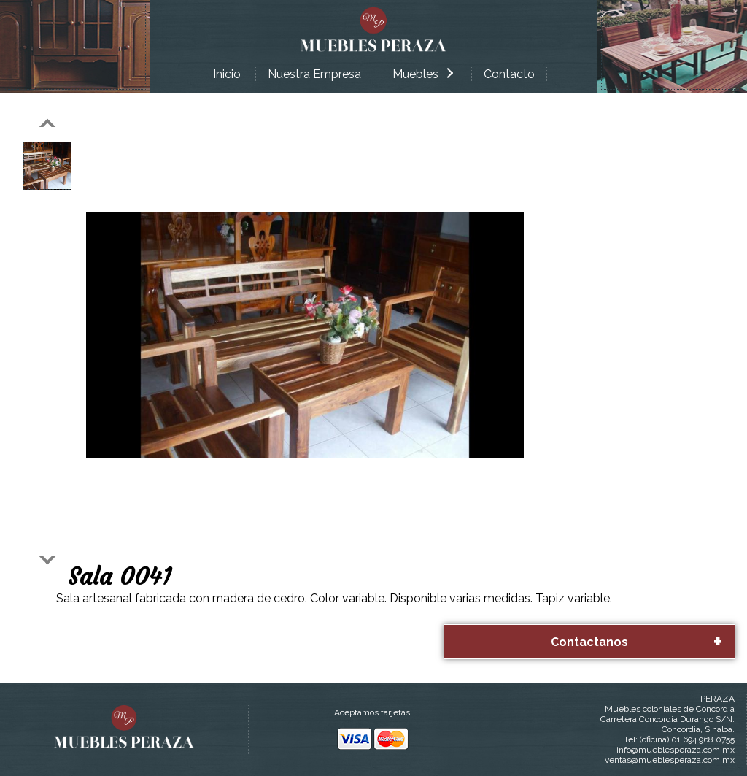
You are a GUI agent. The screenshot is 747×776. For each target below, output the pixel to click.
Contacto (509, 74)
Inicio (227, 74)
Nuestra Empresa (314, 74)
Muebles (422, 74)
